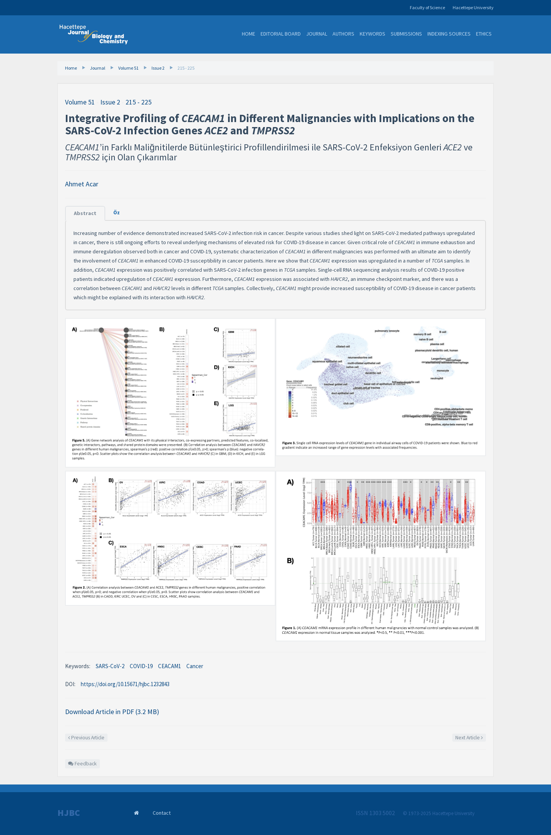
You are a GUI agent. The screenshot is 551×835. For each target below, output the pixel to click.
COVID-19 (141, 666)
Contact (162, 812)
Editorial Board (281, 33)
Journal (316, 33)
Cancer (194, 666)
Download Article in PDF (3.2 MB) (112, 711)
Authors (343, 33)
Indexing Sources (449, 33)
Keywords (372, 33)
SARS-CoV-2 (110, 666)
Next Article (469, 737)
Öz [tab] (116, 212)
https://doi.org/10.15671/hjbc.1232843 (125, 684)
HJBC (68, 812)
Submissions (406, 33)
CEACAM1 (169, 666)
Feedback (82, 763)
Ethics (484, 33)
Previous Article (86, 737)
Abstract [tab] (85, 213)
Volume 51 (128, 68)
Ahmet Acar (81, 183)
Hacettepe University (473, 7)
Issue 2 (158, 68)
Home (248, 33)
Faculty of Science (427, 7)
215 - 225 (186, 68)
